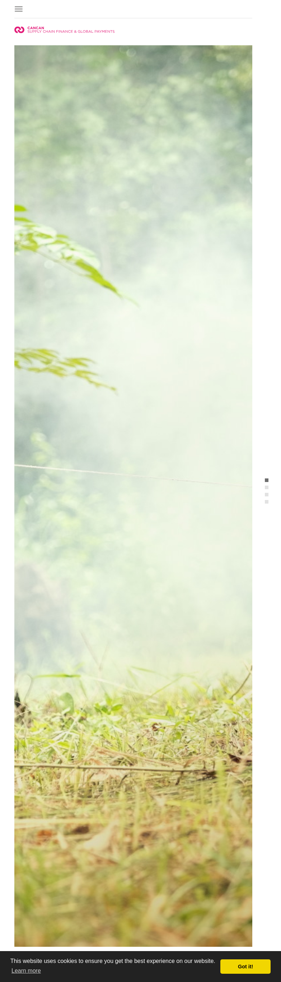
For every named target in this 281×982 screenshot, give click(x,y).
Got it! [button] (245, 966)
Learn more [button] (26, 971)
